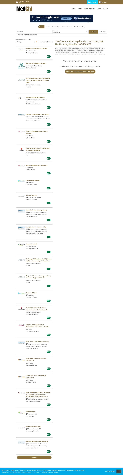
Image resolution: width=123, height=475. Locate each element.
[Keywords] (34, 32)
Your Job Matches (67, 27)
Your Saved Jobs (79, 27)
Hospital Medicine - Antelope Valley (37, 441)
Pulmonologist (30, 411)
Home (73, 9)
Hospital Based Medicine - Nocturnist (37, 114)
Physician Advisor (31, 293)
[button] (102, 32)
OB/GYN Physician (31, 195)
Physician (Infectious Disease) (35, 97)
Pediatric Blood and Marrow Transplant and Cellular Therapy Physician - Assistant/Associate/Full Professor (38, 395)
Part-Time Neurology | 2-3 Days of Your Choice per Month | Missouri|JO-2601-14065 (38, 80)
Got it (118, 471)
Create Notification (45, 42)
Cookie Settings (110, 471)
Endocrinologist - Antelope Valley (36, 210)
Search (41, 27)
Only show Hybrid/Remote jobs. (27, 34)
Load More (34, 457)
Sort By (19, 42)
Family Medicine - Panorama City (36, 227)
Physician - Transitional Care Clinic (36, 48)
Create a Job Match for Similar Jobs (80, 71)
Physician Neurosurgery (33, 426)
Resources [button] (101, 9)
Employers (103, 2)
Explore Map (56, 27)
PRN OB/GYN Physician (33, 180)
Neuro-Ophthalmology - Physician (36, 165)
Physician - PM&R (31, 244)
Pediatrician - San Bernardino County (37, 341)
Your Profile (89, 9)
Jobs (80, 9)
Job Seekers (92, 2)
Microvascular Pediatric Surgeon (36, 63)
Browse (48, 27)
